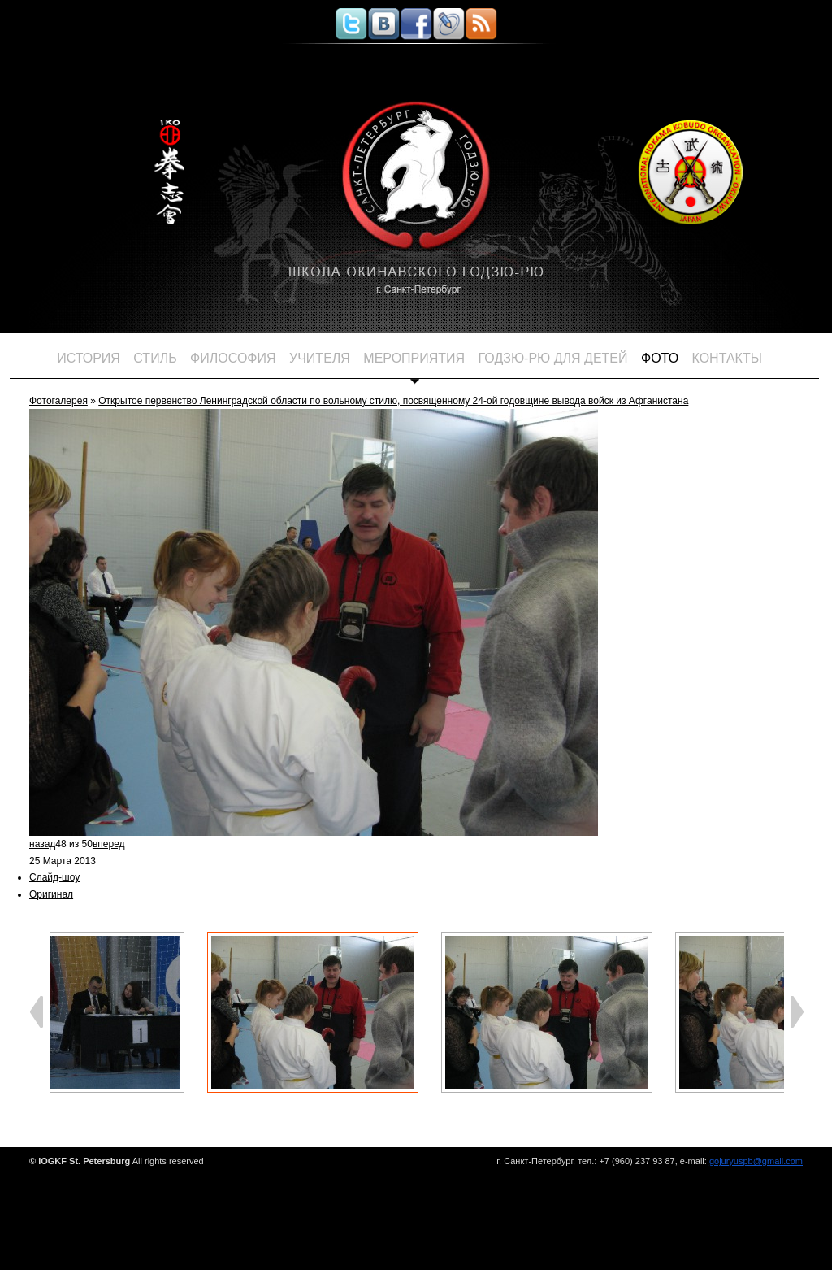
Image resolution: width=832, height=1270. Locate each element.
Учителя (319, 358)
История (88, 358)
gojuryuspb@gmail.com (756, 1161)
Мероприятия (414, 358)
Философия (232, 358)
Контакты (727, 358)
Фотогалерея (58, 401)
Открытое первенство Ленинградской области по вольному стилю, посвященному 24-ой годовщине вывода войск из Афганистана (393, 401)
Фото (659, 358)
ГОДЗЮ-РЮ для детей (553, 358)
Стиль (154, 358)
